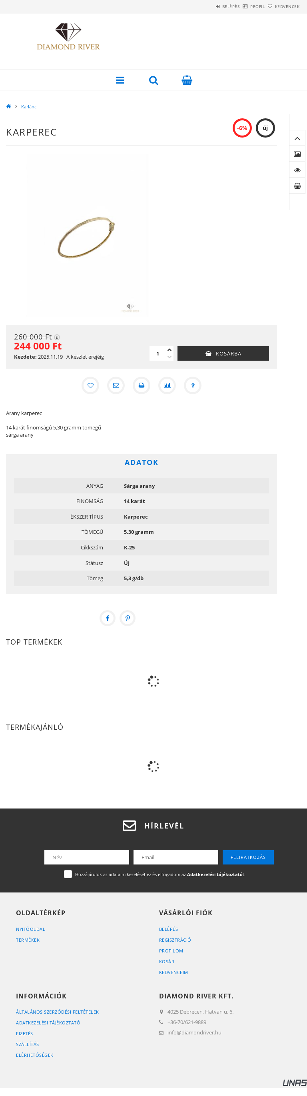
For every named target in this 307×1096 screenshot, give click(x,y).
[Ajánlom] (116, 385)
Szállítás (27, 1044)
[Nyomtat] (141, 385)
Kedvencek (283, 6)
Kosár (167, 961)
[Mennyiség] (157, 353)
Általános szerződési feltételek (57, 1012)
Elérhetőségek (35, 1055)
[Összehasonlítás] (167, 385)
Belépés (208, 6)
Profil (244, 6)
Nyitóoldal (30, 929)
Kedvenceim (173, 972)
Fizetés (24, 1033)
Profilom (171, 951)
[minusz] (169, 357)
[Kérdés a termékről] (192, 385)
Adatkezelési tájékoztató (48, 1023)
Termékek (28, 940)
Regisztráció (175, 940)
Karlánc (28, 107)
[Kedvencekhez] (90, 385)
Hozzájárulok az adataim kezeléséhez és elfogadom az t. (160, 874)
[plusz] (169, 349)
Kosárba (228, 353)
